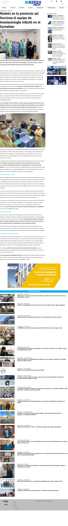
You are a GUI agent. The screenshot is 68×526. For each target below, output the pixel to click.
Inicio (14, 501)
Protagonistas (16, 508)
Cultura (14, 506)
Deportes (15, 504)
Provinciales (15, 507)
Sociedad (15, 503)
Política (14, 502)
